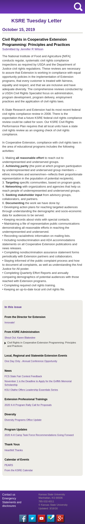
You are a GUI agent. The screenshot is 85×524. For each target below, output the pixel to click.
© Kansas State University (53, 504)
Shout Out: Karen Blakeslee (20, 337)
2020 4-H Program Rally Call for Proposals (28, 405)
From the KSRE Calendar (19, 470)
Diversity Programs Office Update (23, 419)
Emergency (9, 498)
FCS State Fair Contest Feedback (23, 376)
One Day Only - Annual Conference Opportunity (31, 361)
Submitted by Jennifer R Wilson (22, 49)
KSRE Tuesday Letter (36, 20)
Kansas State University (41, 7)
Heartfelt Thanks (14, 450)
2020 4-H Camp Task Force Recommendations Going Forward (39, 435)
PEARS (9, 465)
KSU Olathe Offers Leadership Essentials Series (31, 389)
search (78, 6)
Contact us (8, 494)
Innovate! (10, 322)
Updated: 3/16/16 (48, 508)
